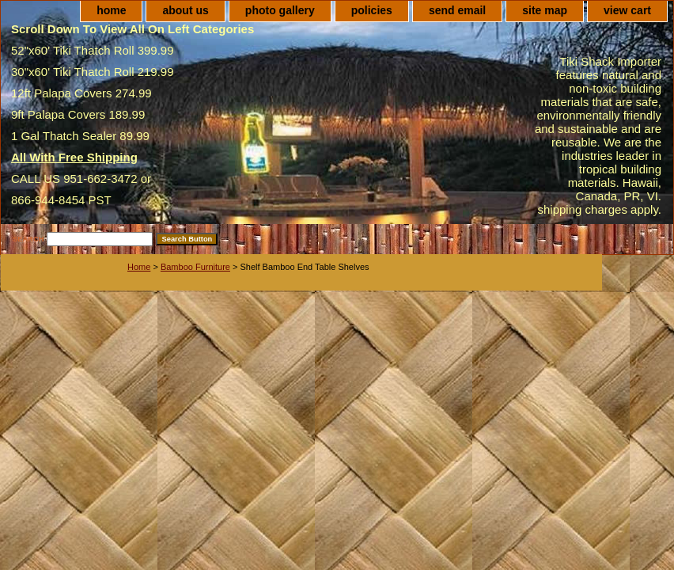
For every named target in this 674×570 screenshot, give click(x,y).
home (111, 10)
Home (138, 267)
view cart (627, 10)
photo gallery (280, 10)
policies (371, 10)
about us (185, 10)
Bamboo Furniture (195, 267)
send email (457, 10)
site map (544, 10)
